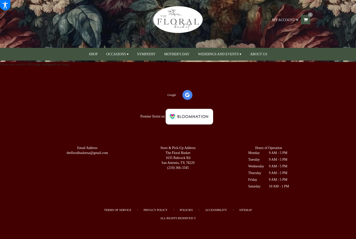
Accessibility (216, 210)
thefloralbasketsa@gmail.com (87, 153)
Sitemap (245, 210)
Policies (186, 210)
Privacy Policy (156, 210)
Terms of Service (117, 210)
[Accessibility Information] (5, 5)
